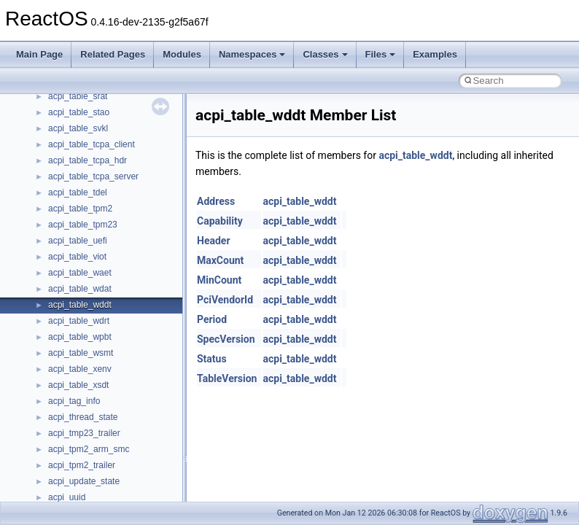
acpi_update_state (84, 481)
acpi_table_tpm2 (80, 208)
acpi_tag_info (74, 401)
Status (212, 359)
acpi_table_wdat (80, 289)
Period (212, 319)
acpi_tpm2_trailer (81, 465)
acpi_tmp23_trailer (84, 433)
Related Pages (112, 54)
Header (213, 240)
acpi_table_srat (77, 96)
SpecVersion (226, 339)
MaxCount (220, 260)
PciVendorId (225, 300)
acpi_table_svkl (78, 128)
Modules (182, 54)
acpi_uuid (66, 497)
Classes (325, 54)
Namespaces (252, 54)
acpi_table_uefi (77, 241)
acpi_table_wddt (80, 305)
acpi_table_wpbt (80, 337)
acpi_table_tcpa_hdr (87, 160)
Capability (220, 221)
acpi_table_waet (80, 273)
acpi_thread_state (82, 417)
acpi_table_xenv (80, 369)
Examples (435, 54)
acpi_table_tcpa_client (91, 144)
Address (216, 201)
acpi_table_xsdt (78, 385)
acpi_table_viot (77, 257)
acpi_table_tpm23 (82, 224)
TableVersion (227, 378)
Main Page (39, 54)
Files (380, 54)
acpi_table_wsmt (80, 353)
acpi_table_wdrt (78, 321)
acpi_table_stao (78, 112)
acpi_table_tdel (77, 192)
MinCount (219, 280)
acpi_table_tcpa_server (93, 176)
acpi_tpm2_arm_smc (88, 449)
